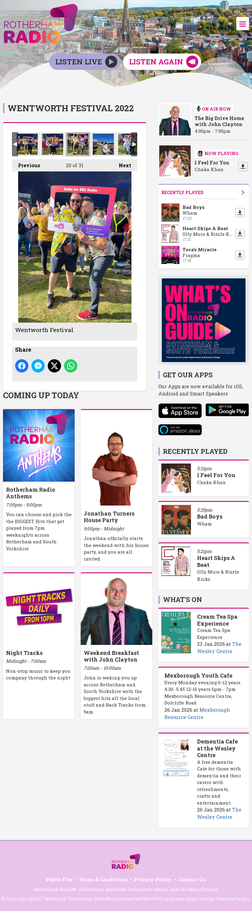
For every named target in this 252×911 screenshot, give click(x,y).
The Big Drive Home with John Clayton (219, 121)
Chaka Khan (211, 482)
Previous (26, 163)
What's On (182, 599)
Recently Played (202, 192)
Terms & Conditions (103, 879)
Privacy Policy (153, 879)
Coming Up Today (41, 395)
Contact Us (192, 879)
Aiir (246, 899)
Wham (204, 524)
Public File (59, 879)
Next (122, 163)
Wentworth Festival (27, 144)
